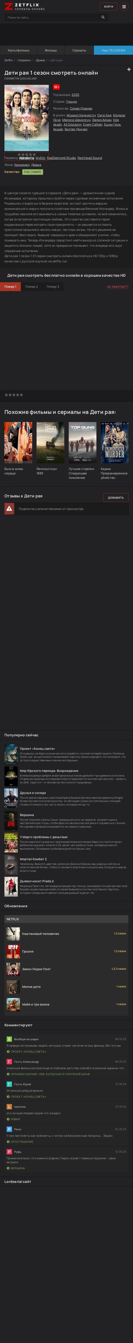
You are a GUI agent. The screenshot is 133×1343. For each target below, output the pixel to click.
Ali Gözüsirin (73, 124)
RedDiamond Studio (61, 158)
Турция (71, 101)
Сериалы (79, 50)
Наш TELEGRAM (113, 50)
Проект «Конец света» (26, 1051)
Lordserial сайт (17, 1181)
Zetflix (8, 60)
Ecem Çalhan (92, 124)
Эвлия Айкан (101, 120)
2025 (75, 95)
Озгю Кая (104, 115)
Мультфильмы (18, 50)
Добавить (116, 498)
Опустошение (20, 1142)
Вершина (16, 1168)
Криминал (21, 165)
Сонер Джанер (81, 108)
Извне (13, 1119)
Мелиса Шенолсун (76, 120)
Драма (40, 60)
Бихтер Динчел (76, 129)
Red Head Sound (90, 158)
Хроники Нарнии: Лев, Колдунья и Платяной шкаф (48, 1074)
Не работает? (118, 287)
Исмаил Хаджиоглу (81, 115)
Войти (108, 7)
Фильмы (51, 50)
